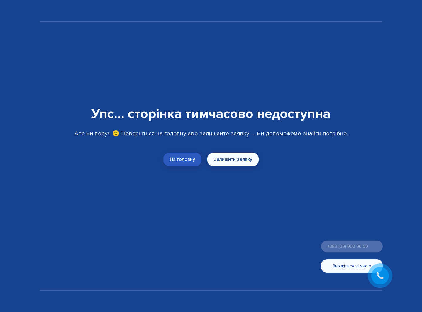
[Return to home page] (56, 12)
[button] (182, 159)
